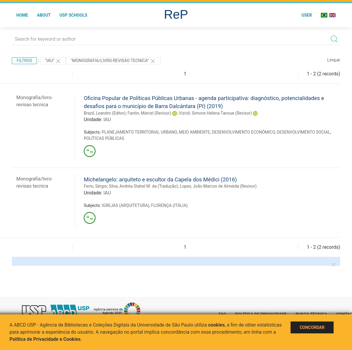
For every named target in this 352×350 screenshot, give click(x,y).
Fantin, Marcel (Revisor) (149, 113)
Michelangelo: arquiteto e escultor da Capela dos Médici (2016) (160, 179)
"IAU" (53, 61)
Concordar (312, 327)
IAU (107, 119)
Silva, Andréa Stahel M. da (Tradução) (143, 186)
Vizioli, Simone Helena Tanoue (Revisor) (215, 113)
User (307, 15)
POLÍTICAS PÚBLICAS (104, 138)
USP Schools (74, 15)
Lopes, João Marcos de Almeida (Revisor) (218, 186)
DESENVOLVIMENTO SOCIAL (303, 132)
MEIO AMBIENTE (194, 132)
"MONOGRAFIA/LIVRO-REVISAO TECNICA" (113, 61)
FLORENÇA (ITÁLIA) (169, 205)
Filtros (24, 60)
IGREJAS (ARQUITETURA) (125, 205)
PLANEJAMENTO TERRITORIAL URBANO (139, 132)
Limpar (333, 60)
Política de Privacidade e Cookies (45, 339)
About (44, 15)
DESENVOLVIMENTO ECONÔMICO (243, 132)
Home (22, 15)
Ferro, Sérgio (95, 186)
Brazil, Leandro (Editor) (105, 113)
